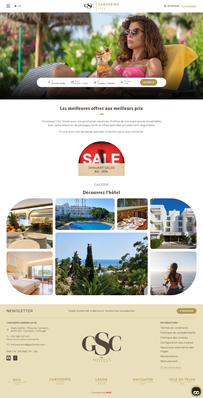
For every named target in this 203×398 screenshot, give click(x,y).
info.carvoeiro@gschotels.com (27, 344)
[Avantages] (183, 6)
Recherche (148, 82)
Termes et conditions (174, 327)
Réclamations (169, 356)
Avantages (190, 6)
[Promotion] (130, 83)
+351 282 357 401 (20, 336)
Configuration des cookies (176, 342)
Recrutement (169, 361)
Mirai (108, 392)
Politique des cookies (174, 337)
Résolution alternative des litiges (177, 349)
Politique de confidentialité (177, 332)
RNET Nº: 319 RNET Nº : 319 (21, 351)
